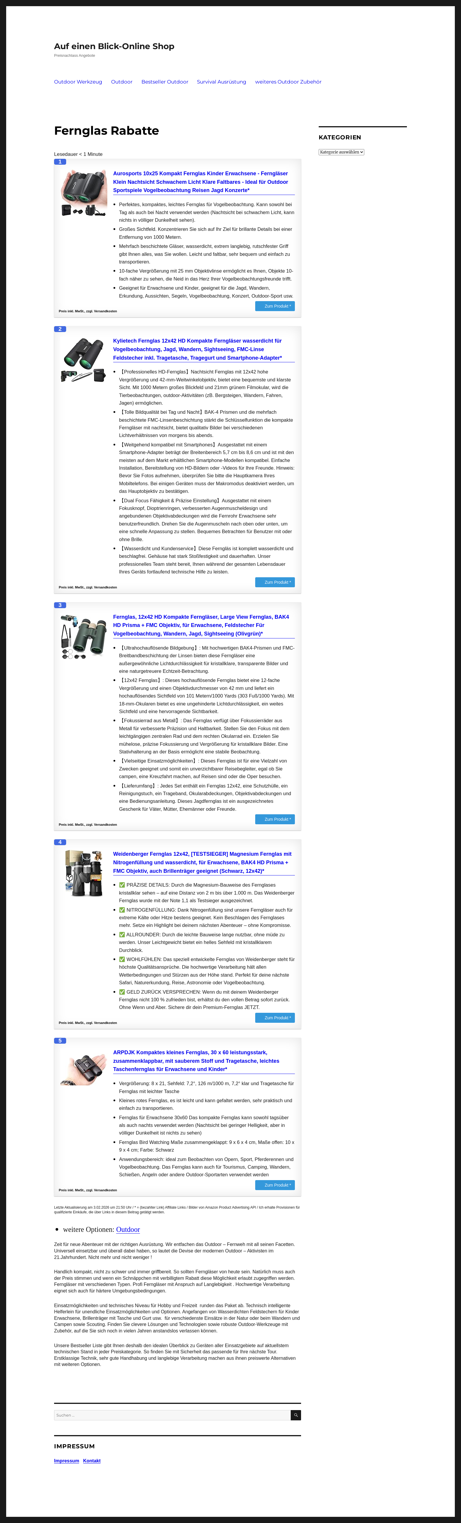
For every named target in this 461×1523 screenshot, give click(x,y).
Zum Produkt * (278, 306)
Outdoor (122, 82)
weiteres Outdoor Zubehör (288, 82)
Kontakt (92, 1460)
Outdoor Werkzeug (78, 82)
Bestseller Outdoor (164, 82)
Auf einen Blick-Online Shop (114, 46)
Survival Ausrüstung (221, 82)
